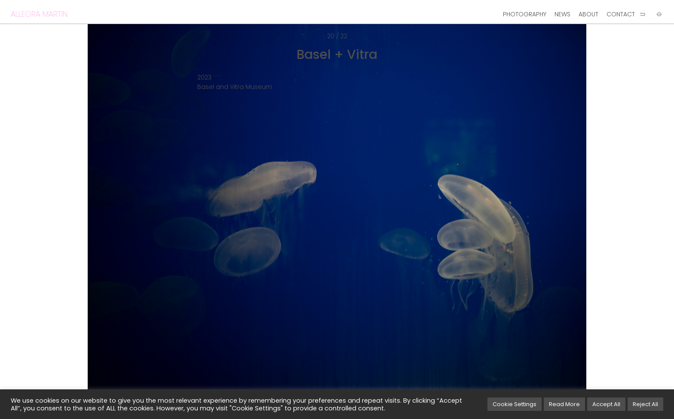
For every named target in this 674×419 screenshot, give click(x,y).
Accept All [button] (606, 404)
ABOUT (588, 14)
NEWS (562, 14)
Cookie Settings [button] (514, 404)
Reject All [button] (645, 404)
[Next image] (505, 223)
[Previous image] (168, 223)
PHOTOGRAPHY (524, 14)
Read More (564, 404)
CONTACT (621, 14)
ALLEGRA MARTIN (39, 14)
